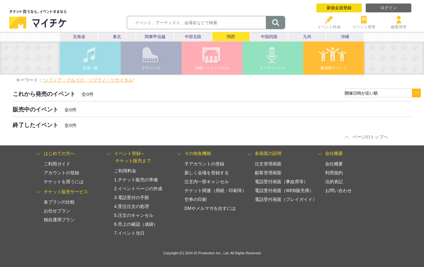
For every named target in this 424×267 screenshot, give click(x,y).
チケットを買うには (64, 181)
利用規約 (334, 172)
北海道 (79, 36)
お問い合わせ (338, 190)
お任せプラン (57, 210)
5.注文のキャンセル (133, 215)
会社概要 (334, 163)
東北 (117, 36)
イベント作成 (329, 24)
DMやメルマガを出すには (210, 208)
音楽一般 (90, 68)
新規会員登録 (339, 7)
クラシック (151, 68)
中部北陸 (193, 36)
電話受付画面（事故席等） (281, 181)
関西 (231, 36)
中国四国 (269, 36)
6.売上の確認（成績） (136, 224)
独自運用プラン (59, 219)
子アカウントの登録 (204, 163)
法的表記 (334, 181)
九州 (307, 36)
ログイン (388, 7)
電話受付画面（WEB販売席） (284, 190)
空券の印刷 (195, 199)
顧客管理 (398, 24)
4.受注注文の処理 (131, 206)
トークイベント (273, 68)
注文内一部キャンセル (206, 181)
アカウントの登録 (61, 172)
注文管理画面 (268, 163)
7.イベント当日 (129, 233)
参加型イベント (333, 68)
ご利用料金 (125, 170)
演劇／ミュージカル (212, 68)
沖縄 (345, 36)
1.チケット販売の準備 (136, 179)
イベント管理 (363, 24)
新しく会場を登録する (206, 172)
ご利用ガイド (57, 163)
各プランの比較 (59, 201)
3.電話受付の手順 (131, 197)
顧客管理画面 (268, 172)
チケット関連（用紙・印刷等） (215, 190)
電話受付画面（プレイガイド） (286, 199)
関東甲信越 (155, 36)
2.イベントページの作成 (138, 188)
